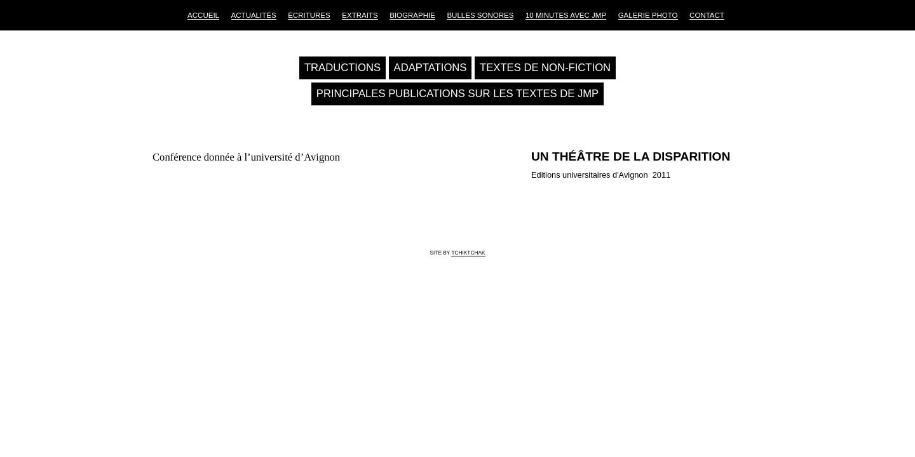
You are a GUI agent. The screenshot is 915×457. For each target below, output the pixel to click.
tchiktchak (468, 252)
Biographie (412, 15)
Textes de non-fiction (545, 68)
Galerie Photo (648, 15)
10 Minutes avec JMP (565, 15)
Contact (706, 15)
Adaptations (430, 68)
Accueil (203, 15)
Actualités (253, 15)
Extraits (359, 15)
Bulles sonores (480, 15)
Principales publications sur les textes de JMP (457, 94)
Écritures (309, 15)
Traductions (342, 68)
